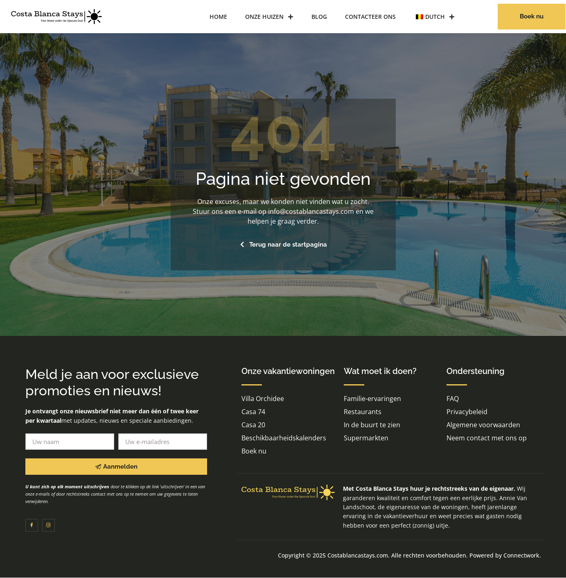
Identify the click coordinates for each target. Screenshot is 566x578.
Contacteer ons (370, 16)
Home (218, 16)
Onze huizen (269, 17)
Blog (319, 16)
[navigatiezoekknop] (477, 15)
